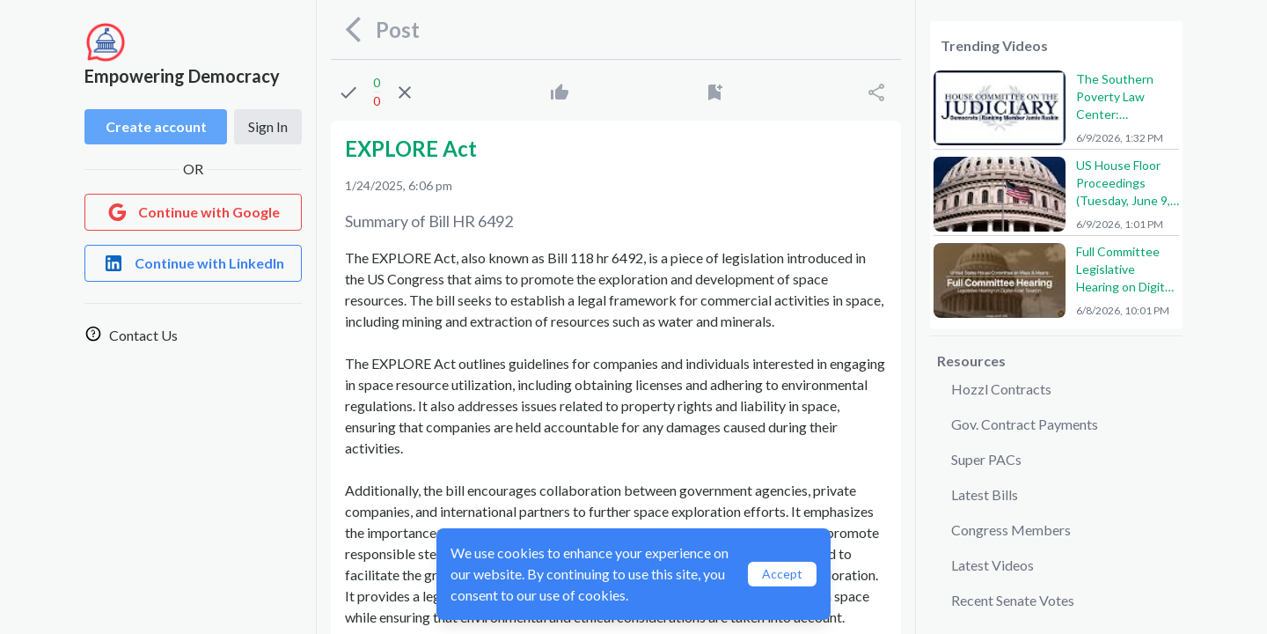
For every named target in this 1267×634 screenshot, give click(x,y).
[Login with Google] (193, 212)
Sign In (268, 126)
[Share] (876, 92)
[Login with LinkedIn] (193, 263)
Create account (156, 126)
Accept (782, 573)
